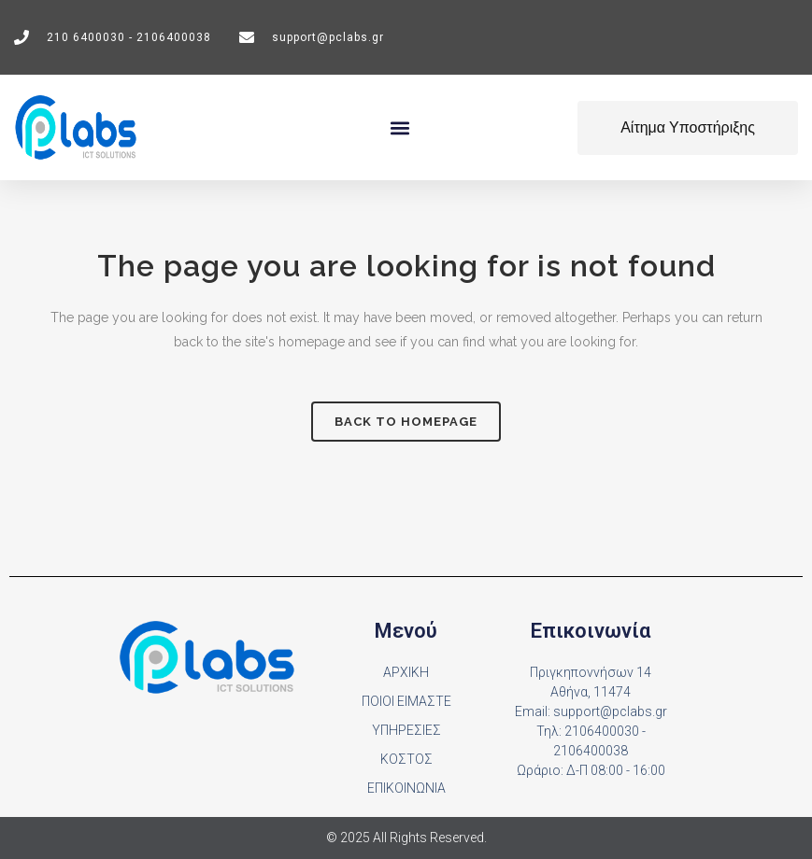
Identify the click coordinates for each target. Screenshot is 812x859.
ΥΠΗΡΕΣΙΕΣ (406, 730)
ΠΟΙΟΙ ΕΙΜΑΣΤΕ (406, 701)
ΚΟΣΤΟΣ (406, 759)
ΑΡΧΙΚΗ (406, 672)
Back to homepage (406, 422)
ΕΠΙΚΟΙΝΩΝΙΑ (406, 788)
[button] (400, 127)
